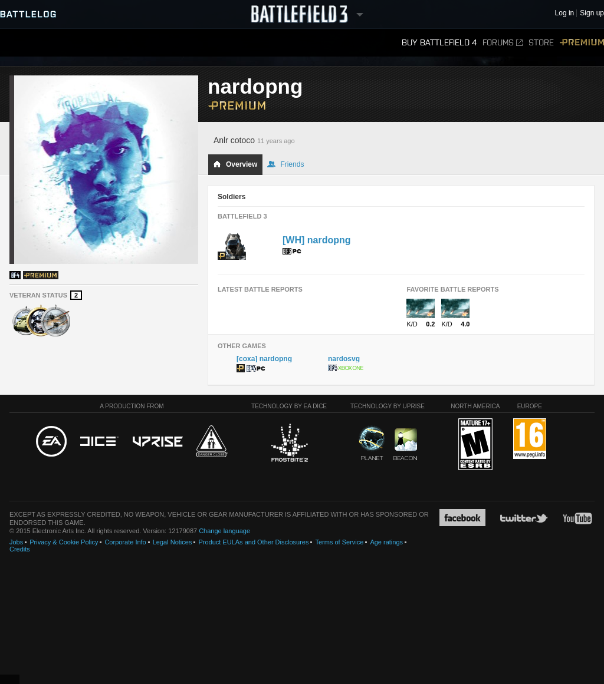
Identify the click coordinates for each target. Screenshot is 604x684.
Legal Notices (172, 542)
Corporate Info (125, 542)
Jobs (16, 542)
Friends (285, 164)
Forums (502, 43)
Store (541, 43)
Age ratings (386, 542)
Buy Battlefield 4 (439, 43)
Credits (19, 549)
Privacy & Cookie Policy (63, 542)
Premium (582, 43)
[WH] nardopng (317, 240)
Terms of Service (339, 542)
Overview (235, 164)
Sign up (592, 13)
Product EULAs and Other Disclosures (253, 542)
